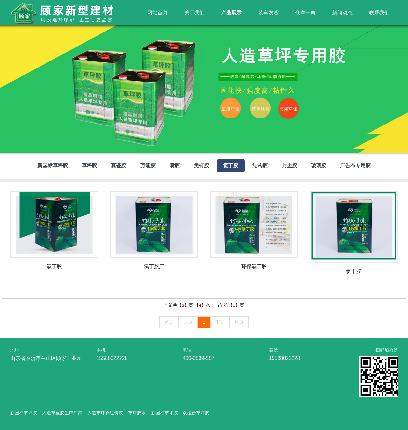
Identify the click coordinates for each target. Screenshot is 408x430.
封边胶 (289, 165)
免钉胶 (201, 165)
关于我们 (194, 12)
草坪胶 (89, 165)
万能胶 (148, 165)
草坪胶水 (137, 412)
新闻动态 (342, 12)
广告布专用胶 (355, 165)
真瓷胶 (118, 165)
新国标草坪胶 (52, 165)
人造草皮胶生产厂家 (62, 412)
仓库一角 (305, 12)
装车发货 (268, 12)
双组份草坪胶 (196, 412)
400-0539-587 (199, 358)
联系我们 (379, 12)
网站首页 (157, 12)
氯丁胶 (230, 165)
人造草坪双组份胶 (105, 412)
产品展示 (231, 12)
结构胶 (260, 165)
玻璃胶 (318, 165)
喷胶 (175, 165)
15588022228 (112, 358)
